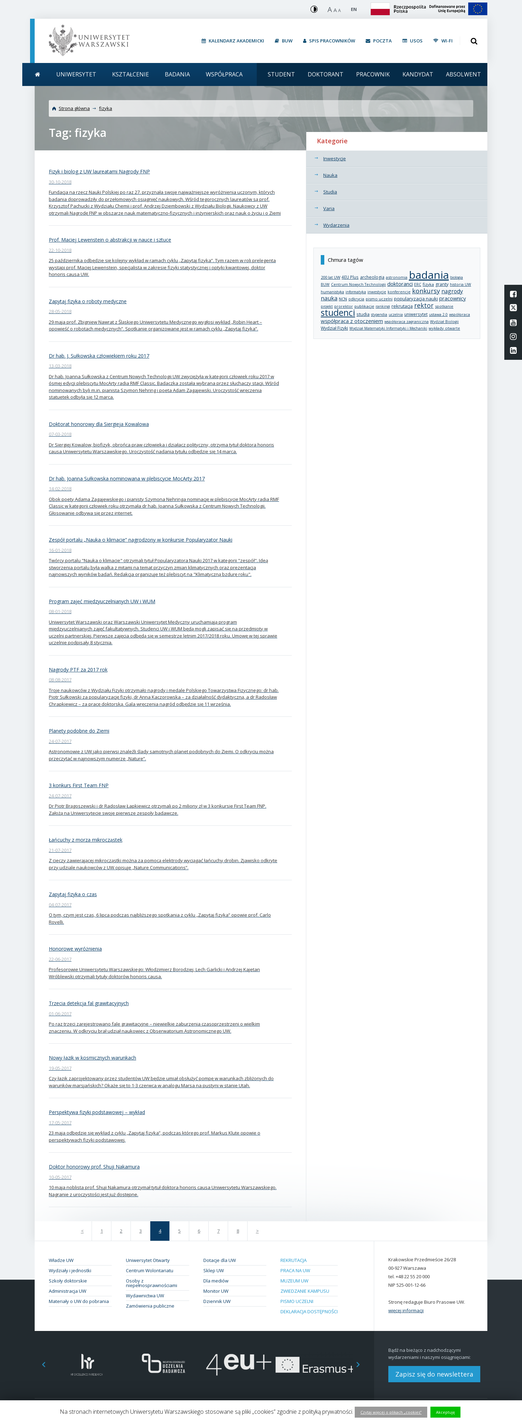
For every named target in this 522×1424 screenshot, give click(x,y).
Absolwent (463, 74)
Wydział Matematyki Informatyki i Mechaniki (388, 328)
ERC (417, 284)
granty (441, 284)
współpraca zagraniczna (406, 321)
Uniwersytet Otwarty (148, 1260)
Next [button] (361, 1364)
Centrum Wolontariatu (149, 1270)
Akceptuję (445, 1412)
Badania (177, 74)
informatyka (356, 291)
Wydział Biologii (444, 321)
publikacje (364, 306)
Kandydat (417, 74)
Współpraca (224, 74)
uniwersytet (416, 314)
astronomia (396, 277)
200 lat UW (330, 277)
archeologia (372, 277)
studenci (338, 312)
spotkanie (444, 306)
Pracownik (373, 74)
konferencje (399, 291)
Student (281, 74)
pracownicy (452, 298)
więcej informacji (406, 1310)
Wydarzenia (336, 225)
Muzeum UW (294, 1281)
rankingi (383, 306)
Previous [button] (40, 1364)
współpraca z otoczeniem (352, 320)
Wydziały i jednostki (70, 1270)
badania (429, 274)
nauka (329, 298)
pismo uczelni (379, 298)
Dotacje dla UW (219, 1260)
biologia (456, 277)
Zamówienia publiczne (150, 1306)
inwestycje (376, 291)
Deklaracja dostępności (309, 1311)
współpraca (459, 314)
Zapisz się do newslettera (434, 1374)
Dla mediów (215, 1281)
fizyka (105, 108)
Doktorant (325, 74)
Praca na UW (295, 1270)
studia (363, 314)
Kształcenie (130, 74)
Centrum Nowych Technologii (358, 284)
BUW (325, 284)
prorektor (343, 306)
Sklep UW (213, 1270)
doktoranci (400, 283)
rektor (424, 305)
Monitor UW (215, 1291)
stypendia (379, 314)
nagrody (452, 291)
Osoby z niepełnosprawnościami (151, 1283)
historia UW (460, 284)
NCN (343, 298)
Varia (329, 208)
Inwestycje (334, 158)
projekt (327, 306)
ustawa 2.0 (438, 314)
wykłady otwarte (444, 328)
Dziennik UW (217, 1301)
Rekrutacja (293, 1260)
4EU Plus (350, 277)
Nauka (330, 175)
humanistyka (332, 291)
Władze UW (61, 1260)
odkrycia (356, 298)
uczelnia (396, 314)
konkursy (426, 291)
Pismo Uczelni (296, 1301)
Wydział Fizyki (334, 328)
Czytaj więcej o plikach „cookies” (391, 1412)
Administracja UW (67, 1291)
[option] (87, 1365)
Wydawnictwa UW (145, 1295)
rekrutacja (402, 306)
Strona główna (74, 108)
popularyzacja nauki (416, 298)
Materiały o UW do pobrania (79, 1301)
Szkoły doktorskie (68, 1281)
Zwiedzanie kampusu (304, 1291)
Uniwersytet (76, 74)
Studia (330, 192)
